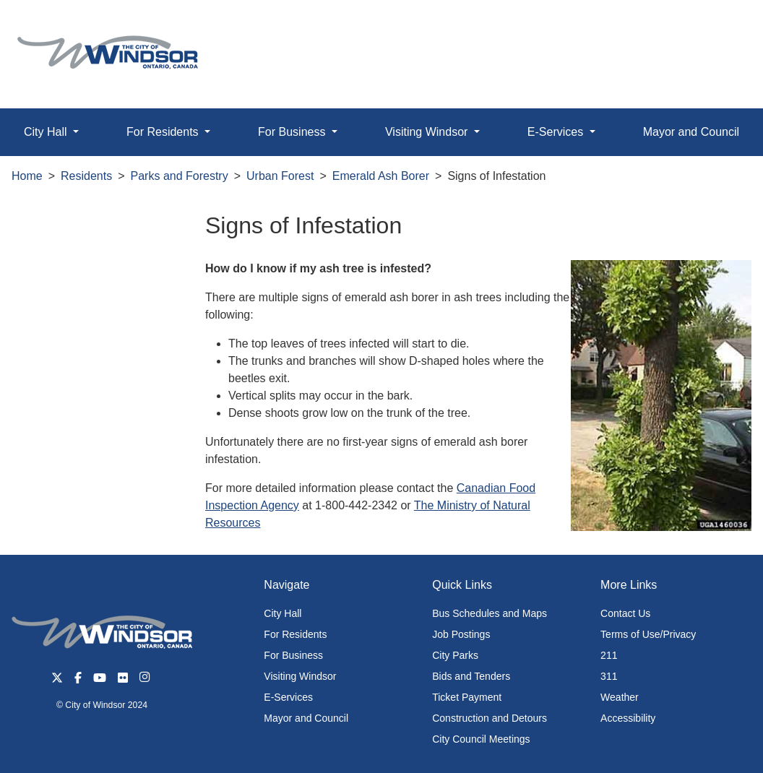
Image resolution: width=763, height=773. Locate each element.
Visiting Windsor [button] (428, 132)
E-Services (288, 697)
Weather (619, 697)
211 (608, 655)
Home (27, 176)
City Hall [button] (47, 132)
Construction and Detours (489, 718)
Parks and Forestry (179, 176)
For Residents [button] (164, 132)
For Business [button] (293, 132)
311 (608, 676)
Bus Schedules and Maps (489, 613)
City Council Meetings (481, 739)
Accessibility (627, 718)
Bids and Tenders (471, 676)
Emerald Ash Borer (380, 176)
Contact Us (625, 613)
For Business (293, 655)
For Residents (295, 634)
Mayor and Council (306, 718)
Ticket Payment (466, 697)
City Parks (455, 655)
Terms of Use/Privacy (648, 634)
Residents (86, 176)
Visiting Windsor (300, 676)
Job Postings (461, 634)
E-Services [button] (557, 132)
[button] (719, 26)
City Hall (282, 613)
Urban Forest (280, 176)
